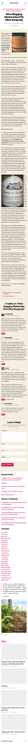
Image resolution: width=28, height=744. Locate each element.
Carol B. (3, 522)
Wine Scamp (14, 3)
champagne (10, 584)
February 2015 (5, 538)
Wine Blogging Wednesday (14, 10)
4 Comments (15, 25)
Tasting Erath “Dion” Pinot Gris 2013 (12, 491)
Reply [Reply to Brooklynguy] (3, 364)
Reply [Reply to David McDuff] (3, 333)
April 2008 (4, 563)
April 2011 (4, 546)
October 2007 (5, 575)
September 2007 (6, 577)
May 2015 (4, 536)
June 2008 (4, 559)
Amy (2, 507)
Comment (4, 430)
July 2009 (4, 553)
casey (3, 517)
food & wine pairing (8, 9)
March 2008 (5, 565)
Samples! (4, 483)
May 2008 (4, 561)
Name (3, 444)
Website (3, 457)
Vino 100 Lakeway (16, 83)
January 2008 (5, 569)
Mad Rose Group (12, 95)
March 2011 (4, 549)
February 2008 (5, 567)
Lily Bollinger (6, 596)
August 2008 (5, 555)
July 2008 (4, 557)
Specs (2, 134)
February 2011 (5, 551)
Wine (3, 641)
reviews (22, 9)
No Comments (12, 666)
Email (3, 450)
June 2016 (4, 534)
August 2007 (5, 580)
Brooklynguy (8, 284)
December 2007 (6, 571)
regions (17, 9)
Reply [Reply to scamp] (3, 399)
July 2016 (4, 532)
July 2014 (4, 540)
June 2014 (4, 542)
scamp (9, 23)
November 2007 (6, 573)
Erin (2, 502)
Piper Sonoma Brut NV (8, 494)
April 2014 (4, 544)
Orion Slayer (5, 512)
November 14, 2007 (19, 23)
